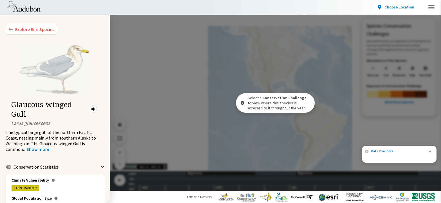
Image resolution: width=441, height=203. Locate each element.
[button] (93, 109)
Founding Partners (199, 197)
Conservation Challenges (148, 8)
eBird (404, 151)
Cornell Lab (424, 151)
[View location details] (352, 7)
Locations (100, 8)
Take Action (393, 6)
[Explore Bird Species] (31, 29)
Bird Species (66, 8)
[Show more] (37, 149)
